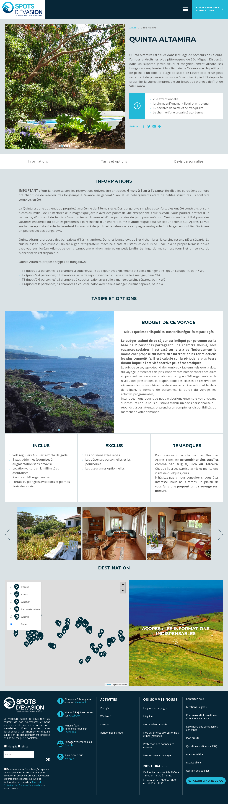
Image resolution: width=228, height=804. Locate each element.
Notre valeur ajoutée (155, 724)
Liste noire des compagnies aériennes (202, 728)
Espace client (193, 762)
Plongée (105, 708)
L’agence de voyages (155, 708)
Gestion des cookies (197, 770)
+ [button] (123, 585)
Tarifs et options (114, 161)
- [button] (123, 590)
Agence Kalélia (194, 754)
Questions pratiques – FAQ (201, 746)
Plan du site (193, 738)
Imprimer (159, 126)
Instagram (70, 758)
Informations (38, 161)
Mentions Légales (196, 707)
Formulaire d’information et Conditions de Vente (202, 716)
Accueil (133, 27)
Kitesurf (104, 724)
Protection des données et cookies (158, 745)
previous (7, 534)
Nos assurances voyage (157, 755)
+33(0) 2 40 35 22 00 (208, 780)
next (220, 534)
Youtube (69, 745)
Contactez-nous (195, 698)
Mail (154, 126)
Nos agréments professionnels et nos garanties (161, 734)
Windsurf (105, 716)
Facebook (144, 126)
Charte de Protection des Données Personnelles (23, 784)
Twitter (149, 126)
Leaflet (108, 684)
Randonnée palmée (111, 732)
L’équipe (148, 716)
